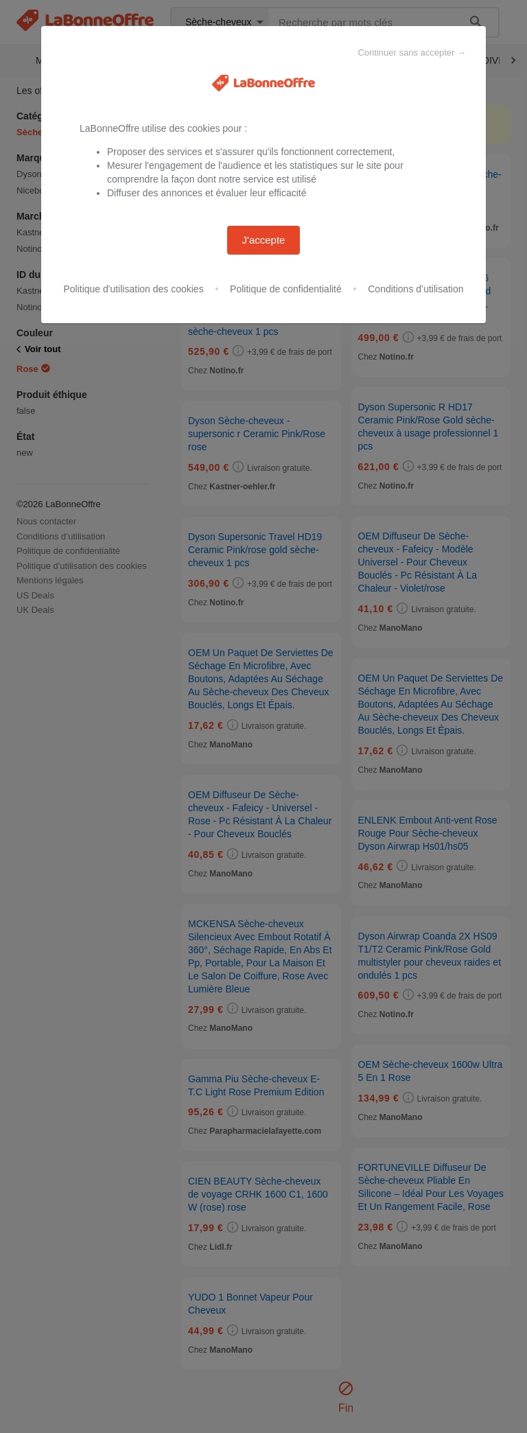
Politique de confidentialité (286, 288)
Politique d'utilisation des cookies (133, 288)
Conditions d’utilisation (415, 288)
